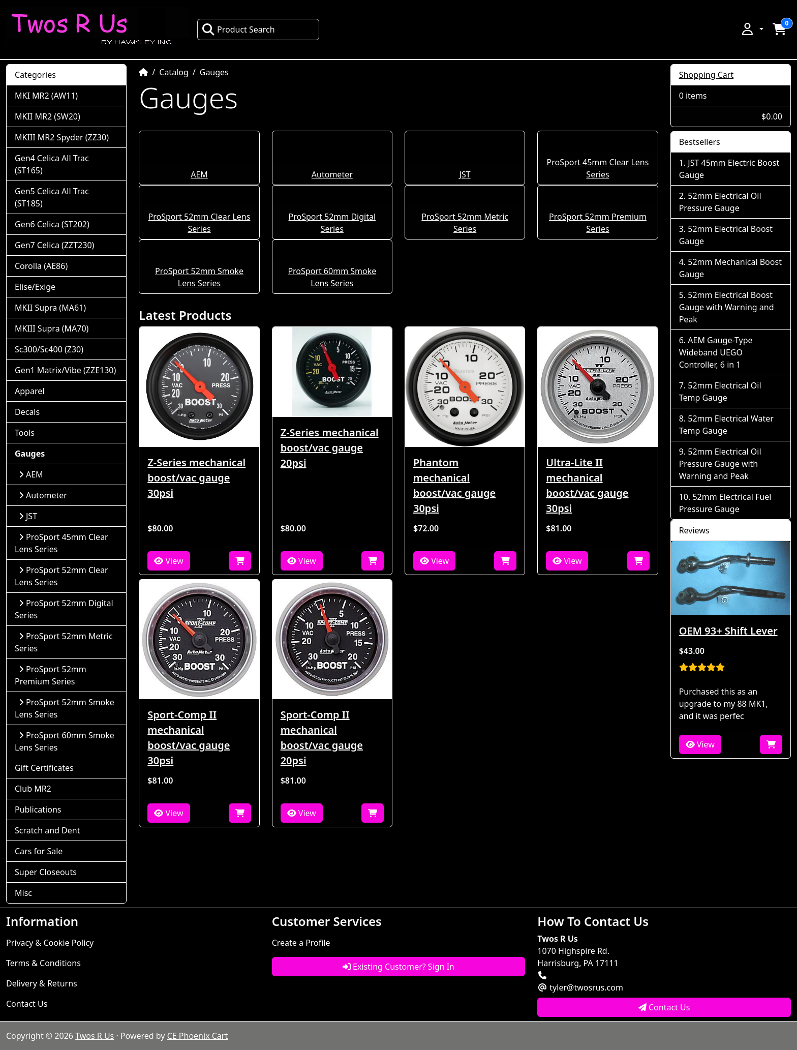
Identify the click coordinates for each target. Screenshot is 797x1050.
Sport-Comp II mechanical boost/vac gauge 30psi (188, 737)
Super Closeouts (46, 872)
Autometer (332, 174)
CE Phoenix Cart (197, 1035)
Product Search (238, 29)
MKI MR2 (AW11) (46, 95)
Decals (27, 411)
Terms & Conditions (43, 963)
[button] (752, 29)
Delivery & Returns (41, 983)
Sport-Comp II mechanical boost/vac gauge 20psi (322, 737)
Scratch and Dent (47, 830)
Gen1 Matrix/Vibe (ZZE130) (65, 370)
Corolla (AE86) (41, 266)
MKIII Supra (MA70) (51, 328)
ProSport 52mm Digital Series (64, 609)
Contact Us (26, 1003)
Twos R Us (94, 1035)
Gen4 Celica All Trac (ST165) (52, 164)
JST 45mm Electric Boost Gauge (729, 169)
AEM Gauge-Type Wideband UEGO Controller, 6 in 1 (716, 352)
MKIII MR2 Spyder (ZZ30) (62, 137)
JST (465, 174)
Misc (23, 892)
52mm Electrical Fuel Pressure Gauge (725, 503)
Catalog (174, 72)
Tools (25, 432)
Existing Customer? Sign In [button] (398, 966)
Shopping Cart (706, 74)
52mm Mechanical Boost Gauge (730, 268)
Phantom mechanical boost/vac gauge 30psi (454, 485)
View (168, 560)
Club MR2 (33, 788)
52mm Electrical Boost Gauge (726, 235)
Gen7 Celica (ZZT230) (54, 245)
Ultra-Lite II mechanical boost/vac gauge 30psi (587, 485)
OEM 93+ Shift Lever (728, 631)
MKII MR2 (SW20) (47, 116)
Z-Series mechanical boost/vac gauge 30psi (196, 478)
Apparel (29, 391)
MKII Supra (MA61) (50, 307)
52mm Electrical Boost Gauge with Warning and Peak (726, 307)
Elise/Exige (35, 286)
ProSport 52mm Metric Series (64, 642)
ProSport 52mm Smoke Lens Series (64, 708)
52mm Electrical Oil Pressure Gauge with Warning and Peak (720, 464)
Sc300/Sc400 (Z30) (49, 349)
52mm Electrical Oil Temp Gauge (720, 391)
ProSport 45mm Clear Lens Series (61, 543)
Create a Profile (301, 942)
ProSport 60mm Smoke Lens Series (64, 741)
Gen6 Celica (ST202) (52, 224)
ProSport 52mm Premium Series (50, 675)
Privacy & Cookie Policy (50, 942)
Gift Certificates (44, 767)
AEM (199, 174)
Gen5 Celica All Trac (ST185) (52, 197)
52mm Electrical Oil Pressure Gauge (720, 202)
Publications (38, 809)
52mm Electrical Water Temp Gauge (726, 424)
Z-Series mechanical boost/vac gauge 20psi (330, 448)
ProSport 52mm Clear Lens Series (61, 576)
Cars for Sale (39, 851)
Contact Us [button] (664, 1007)
